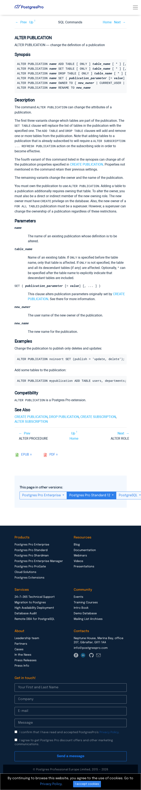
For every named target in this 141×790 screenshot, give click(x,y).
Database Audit (26, 612)
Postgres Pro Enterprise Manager (39, 559)
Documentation (85, 548)
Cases (19, 648)
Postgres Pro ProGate (30, 565)
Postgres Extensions (29, 576)
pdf (52, 453)
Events (78, 595)
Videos (78, 559)
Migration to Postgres (30, 601)
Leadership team (27, 636)
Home (107, 22)
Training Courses (86, 601)
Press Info (22, 664)
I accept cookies (87, 784)
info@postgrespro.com (91, 646)
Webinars (80, 554)
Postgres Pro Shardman (32, 554)
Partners (21, 642)
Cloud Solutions (25, 570)
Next (117, 22)
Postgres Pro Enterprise (42, 494)
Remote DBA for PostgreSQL (35, 617)
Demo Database (85, 612)
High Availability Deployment (34, 606)
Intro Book (81, 606)
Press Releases (26, 659)
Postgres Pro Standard (31, 548)
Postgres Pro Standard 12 (90, 494)
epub (25, 453)
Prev (23, 22)
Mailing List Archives (88, 617)
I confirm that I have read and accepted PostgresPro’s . (69, 730)
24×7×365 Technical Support (35, 595)
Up (31, 22)
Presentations (84, 565)
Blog (77, 543)
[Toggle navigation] (135, 7)
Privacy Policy (108, 730)
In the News (23, 653)
